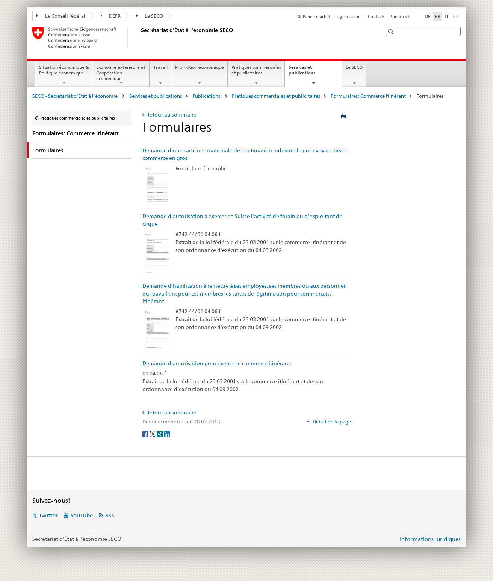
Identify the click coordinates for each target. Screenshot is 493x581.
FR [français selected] (437, 16)
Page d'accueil (349, 16)
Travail (160, 67)
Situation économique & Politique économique (64, 70)
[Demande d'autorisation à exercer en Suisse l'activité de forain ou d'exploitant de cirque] (157, 253)
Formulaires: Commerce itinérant (368, 96)
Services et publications (310, 72)
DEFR (111, 15)
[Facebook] (146, 434)
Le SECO (149, 15)
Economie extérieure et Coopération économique (120, 72)
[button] (392, 31)
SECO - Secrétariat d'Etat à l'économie (75, 96)
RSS (110, 515)
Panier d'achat (316, 16)
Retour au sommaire (171, 115)
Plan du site (400, 16)
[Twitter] (153, 434)
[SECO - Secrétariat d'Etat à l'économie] (139, 37)
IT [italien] (447, 16)
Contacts (376, 16)
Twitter (48, 515)
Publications (206, 96)
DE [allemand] (428, 16)
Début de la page (331, 422)
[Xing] (160, 434)
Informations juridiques (430, 539)
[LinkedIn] (167, 434)
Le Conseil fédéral (60, 15)
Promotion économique (199, 67)
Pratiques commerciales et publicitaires (256, 70)
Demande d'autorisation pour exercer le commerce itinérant (216, 363)
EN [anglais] (457, 15)
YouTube (81, 515)
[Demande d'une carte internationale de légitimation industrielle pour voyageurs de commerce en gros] (157, 185)
